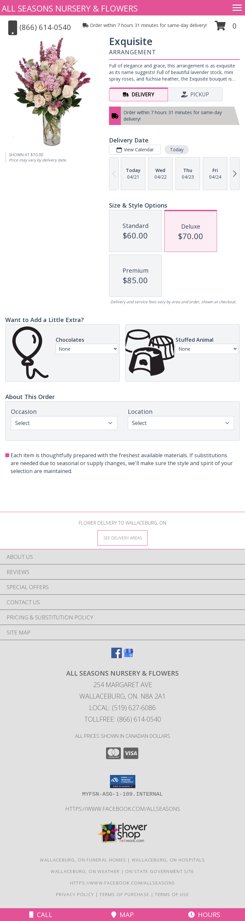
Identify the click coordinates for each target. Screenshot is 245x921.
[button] (226, 28)
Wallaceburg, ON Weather (85, 871)
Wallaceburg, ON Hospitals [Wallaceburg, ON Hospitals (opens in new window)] (168, 860)
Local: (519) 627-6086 (122, 707)
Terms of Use (172, 894)
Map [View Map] (122, 914)
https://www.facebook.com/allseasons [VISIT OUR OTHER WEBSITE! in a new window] (122, 808)
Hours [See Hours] (204, 914)
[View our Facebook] (116, 656)
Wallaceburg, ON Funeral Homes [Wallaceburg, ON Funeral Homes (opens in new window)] (83, 860)
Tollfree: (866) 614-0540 (122, 719)
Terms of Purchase (124, 894)
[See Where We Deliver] (122, 538)
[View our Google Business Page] (128, 656)
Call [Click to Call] (40, 914)
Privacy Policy (75, 894)
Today (176, 149)
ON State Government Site (159, 871)
